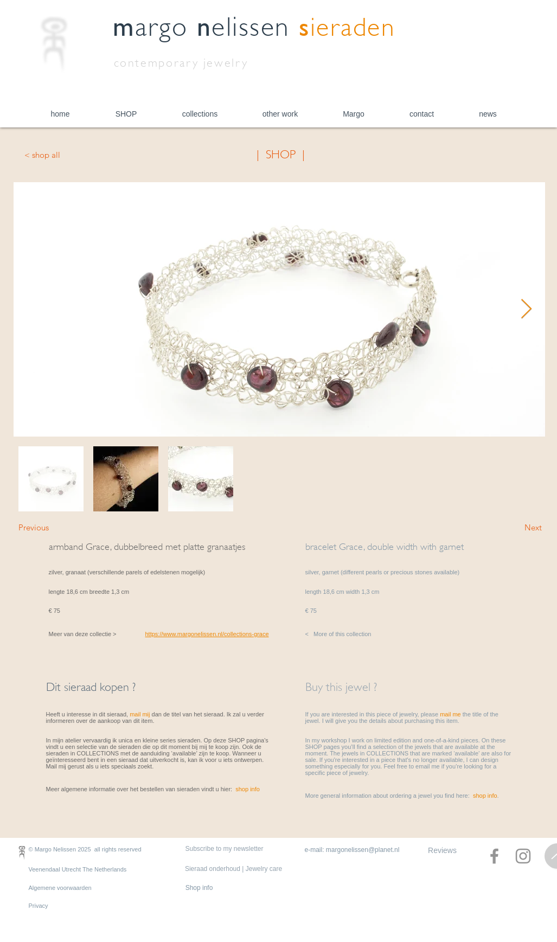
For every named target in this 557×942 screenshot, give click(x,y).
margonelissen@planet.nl (363, 850)
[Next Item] (526, 309)
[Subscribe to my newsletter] (224, 849)
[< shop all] (60, 154)
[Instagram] (523, 856)
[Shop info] (199, 888)
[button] (126, 114)
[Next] (515, 527)
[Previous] (54, 527)
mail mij (140, 714)
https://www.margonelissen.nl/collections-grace (207, 634)
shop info (247, 789)
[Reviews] (442, 850)
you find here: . (466, 795)
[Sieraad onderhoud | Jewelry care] (234, 869)
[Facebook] (494, 856)
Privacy (38, 905)
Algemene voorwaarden (60, 888)
